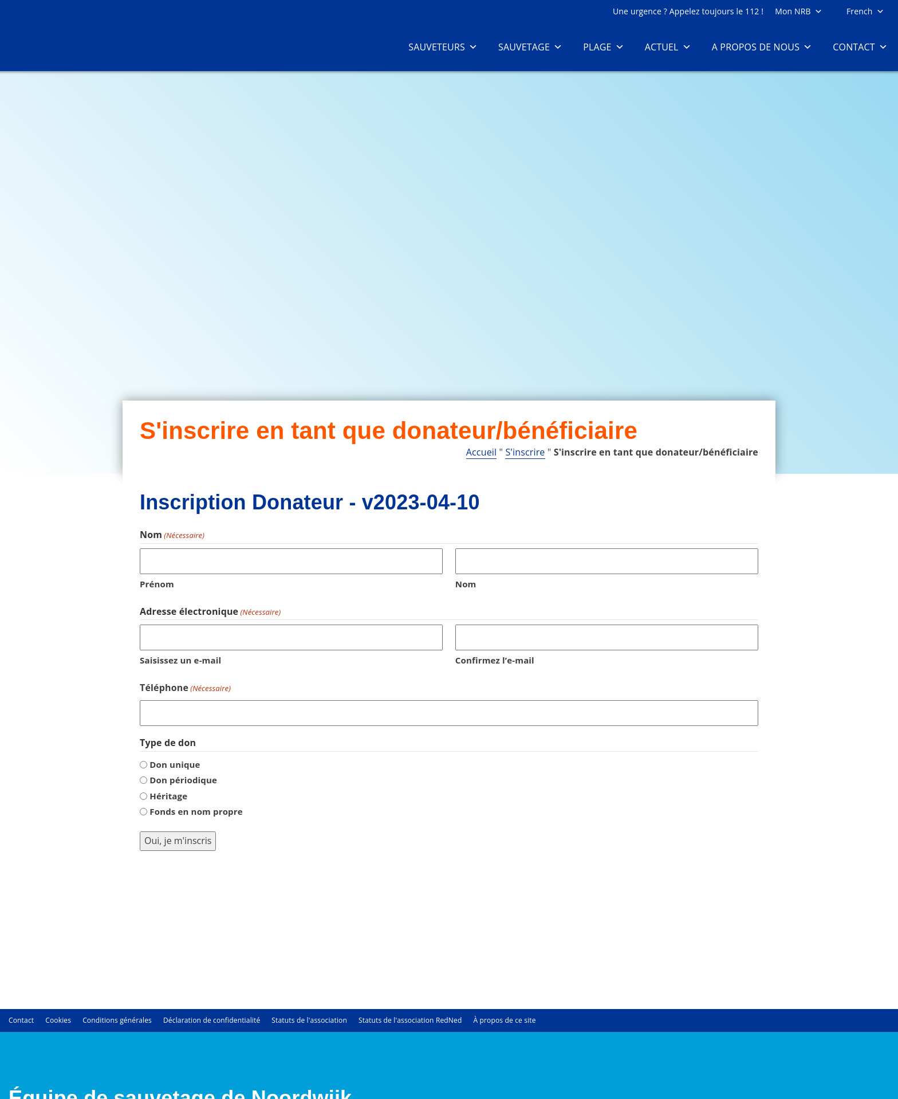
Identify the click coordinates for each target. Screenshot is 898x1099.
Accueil (481, 452)
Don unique (174, 764)
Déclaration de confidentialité (211, 1020)
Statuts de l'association (309, 1020)
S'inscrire (525, 452)
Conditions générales (117, 1020)
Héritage (168, 796)
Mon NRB (798, 11)
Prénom (157, 584)
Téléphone (185, 687)
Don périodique (183, 780)
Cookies (58, 1020)
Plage (603, 47)
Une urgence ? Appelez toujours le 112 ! (688, 11)
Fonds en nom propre (195, 811)
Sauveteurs (443, 47)
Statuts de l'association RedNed (410, 1020)
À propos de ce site (504, 1020)
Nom (465, 584)
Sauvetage (530, 47)
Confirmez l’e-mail (494, 660)
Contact (860, 47)
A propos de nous (762, 47)
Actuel (668, 47)
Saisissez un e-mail (180, 660)
